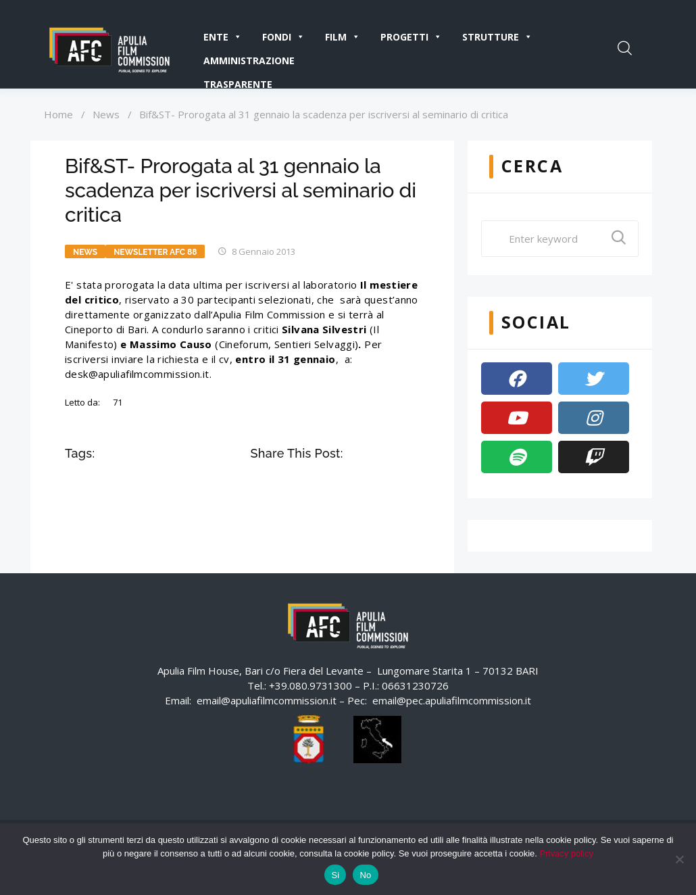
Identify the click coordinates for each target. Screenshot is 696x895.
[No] (679, 859)
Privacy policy (566, 853)
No (365, 875)
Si (335, 875)
